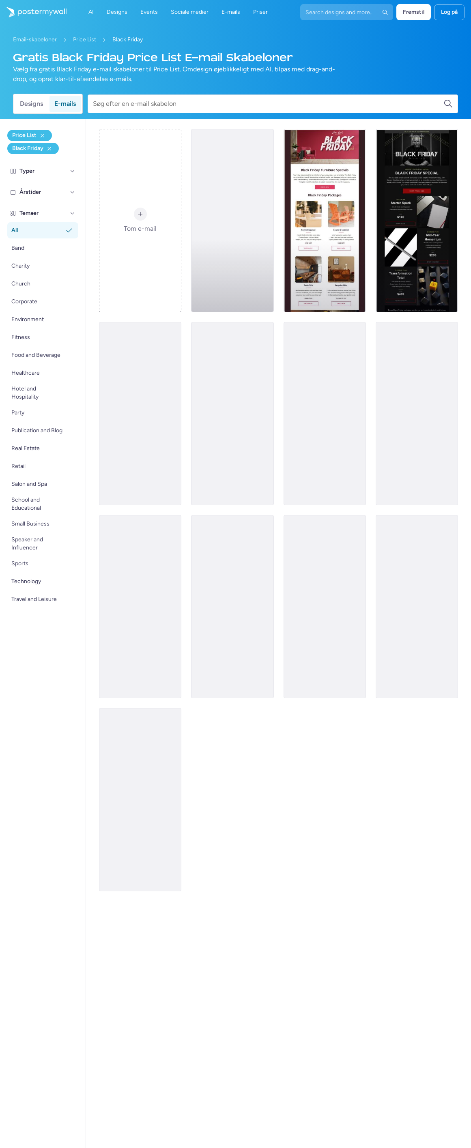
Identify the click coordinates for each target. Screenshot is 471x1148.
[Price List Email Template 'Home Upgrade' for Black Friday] (325, 606)
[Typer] (72, 171)
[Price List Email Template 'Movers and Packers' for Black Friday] (140, 413)
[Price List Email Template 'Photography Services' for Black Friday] (232, 220)
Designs (31, 103)
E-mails (65, 103)
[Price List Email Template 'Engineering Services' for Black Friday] (140, 799)
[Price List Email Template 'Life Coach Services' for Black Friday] (417, 220)
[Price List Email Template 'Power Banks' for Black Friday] (232, 606)
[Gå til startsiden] (33, 12)
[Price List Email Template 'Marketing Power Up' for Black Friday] (325, 413)
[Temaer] (72, 213)
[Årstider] (72, 192)
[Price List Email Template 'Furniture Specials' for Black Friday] (325, 220)
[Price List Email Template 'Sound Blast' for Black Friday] (140, 606)
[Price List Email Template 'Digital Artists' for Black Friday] (417, 606)
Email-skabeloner (35, 39)
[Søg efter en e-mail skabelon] (268, 104)
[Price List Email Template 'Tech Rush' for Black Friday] (232, 413)
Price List (84, 39)
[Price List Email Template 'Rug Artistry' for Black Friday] (417, 413)
